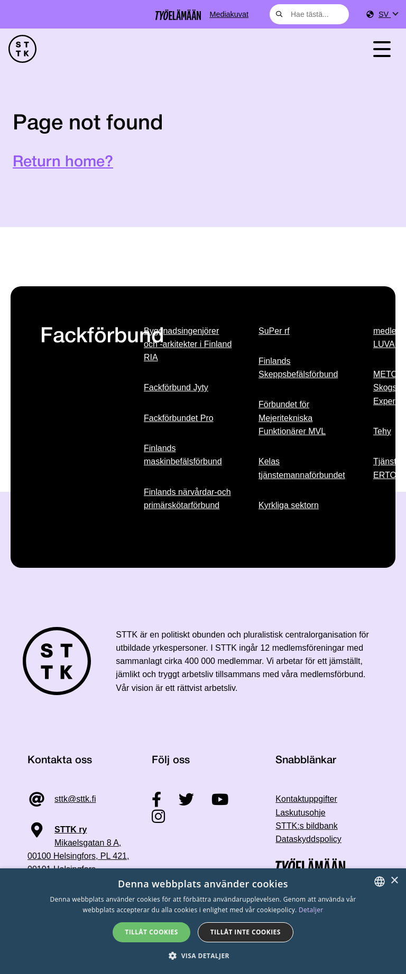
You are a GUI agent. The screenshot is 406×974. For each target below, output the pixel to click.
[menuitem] (388, 14)
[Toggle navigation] (381, 49)
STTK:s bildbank (306, 825)
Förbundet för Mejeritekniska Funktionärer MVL (292, 418)
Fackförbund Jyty (176, 387)
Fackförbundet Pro (179, 418)
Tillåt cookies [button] (151, 932)
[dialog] (203, 921)
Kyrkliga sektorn (289, 505)
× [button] (394, 881)
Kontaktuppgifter (306, 798)
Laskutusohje (300, 812)
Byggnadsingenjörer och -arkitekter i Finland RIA (188, 344)
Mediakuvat (228, 14)
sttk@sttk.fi (75, 798)
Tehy (382, 431)
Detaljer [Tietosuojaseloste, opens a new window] (311, 909)
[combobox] (309, 14)
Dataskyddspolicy (308, 839)
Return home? (63, 162)
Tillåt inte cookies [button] (245, 932)
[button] (203, 955)
